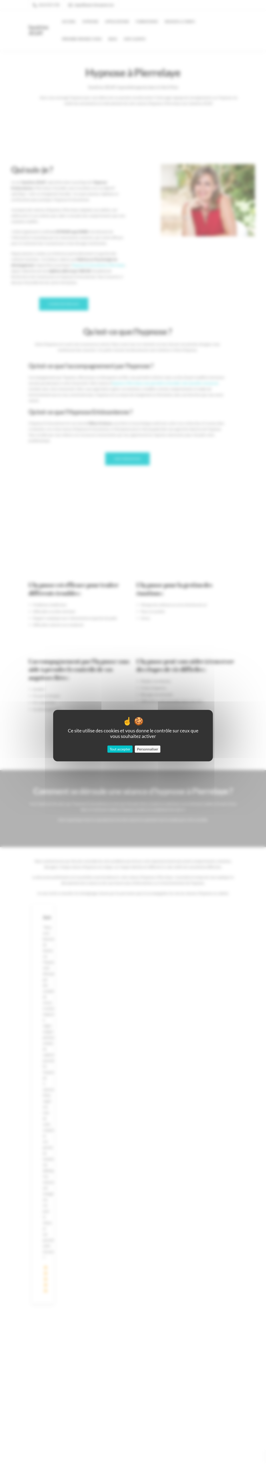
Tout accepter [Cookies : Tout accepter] (120, 749)
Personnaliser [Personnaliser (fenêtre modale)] (147, 749)
